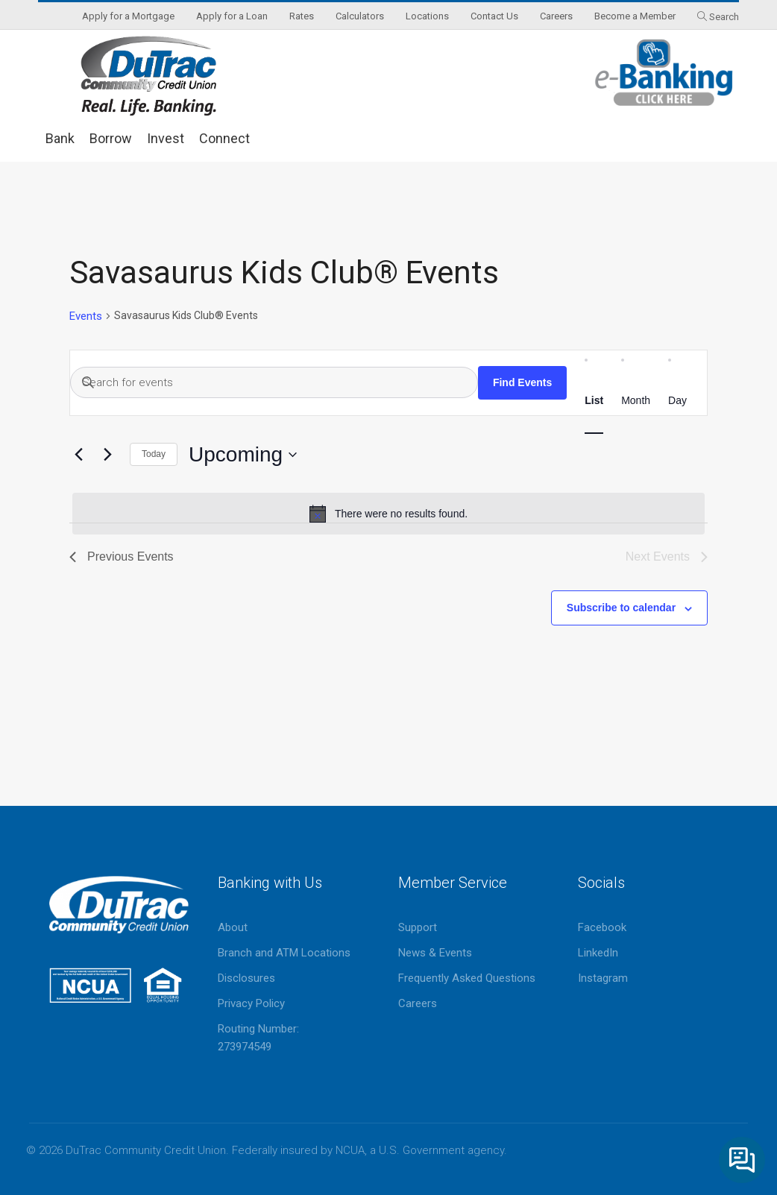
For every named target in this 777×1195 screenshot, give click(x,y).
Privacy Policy (251, 1003)
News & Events (435, 952)
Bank (60, 138)
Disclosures (246, 978)
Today (154, 454)
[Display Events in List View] (594, 400)
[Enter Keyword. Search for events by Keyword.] (274, 382)
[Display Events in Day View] (677, 400)
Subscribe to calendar (621, 608)
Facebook (602, 927)
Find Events (522, 382)
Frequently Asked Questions (466, 978)
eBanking (664, 73)
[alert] (388, 514)
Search (724, 16)
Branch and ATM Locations (284, 952)
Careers (417, 1003)
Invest (165, 138)
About (233, 927)
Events (85, 316)
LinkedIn (598, 952)
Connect (224, 138)
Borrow (110, 138)
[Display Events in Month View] (635, 400)
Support (417, 927)
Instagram (603, 978)
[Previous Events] (78, 455)
